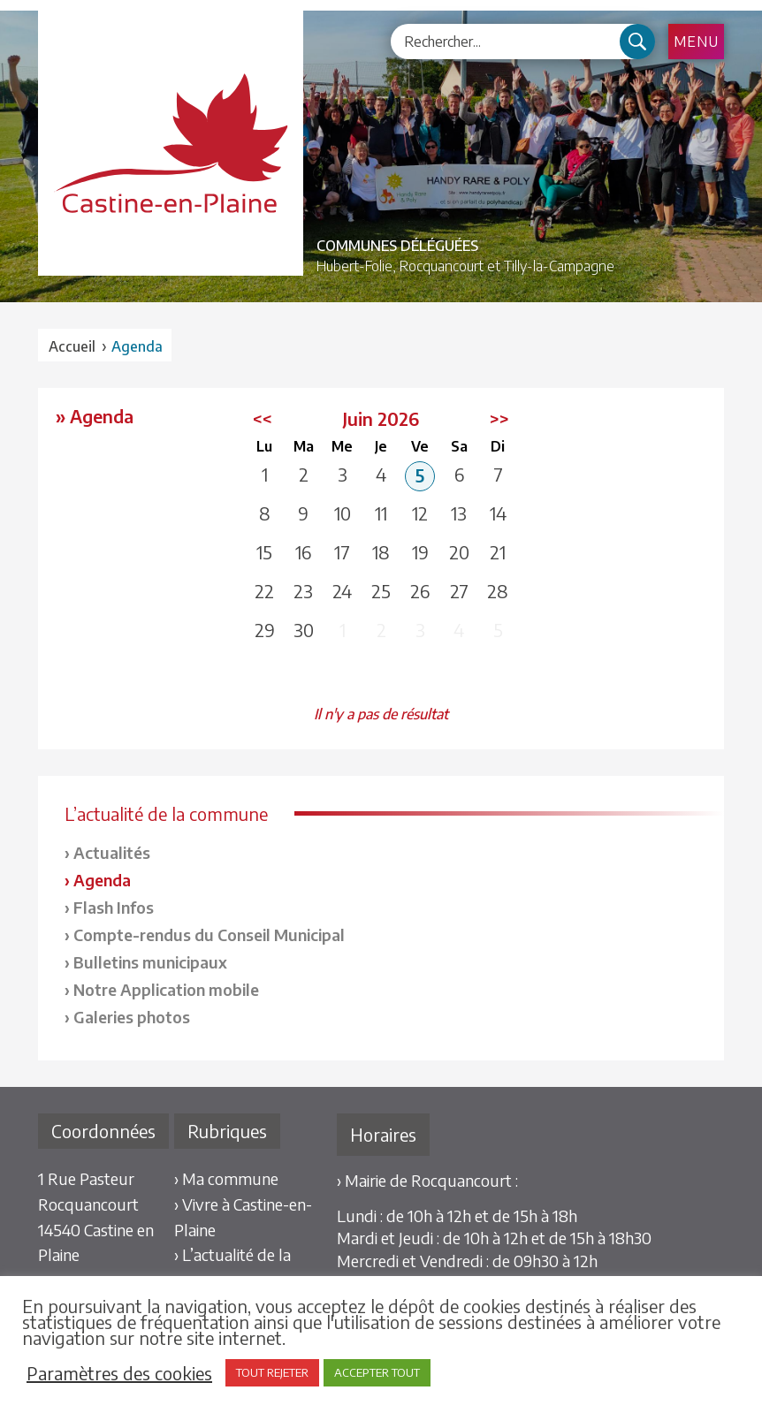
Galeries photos (131, 1017)
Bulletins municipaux (150, 962)
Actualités (111, 852)
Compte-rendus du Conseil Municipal (209, 934)
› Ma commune (226, 1178)
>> (499, 418)
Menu (696, 41)
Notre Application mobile (166, 989)
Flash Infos (113, 907)
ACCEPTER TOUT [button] (377, 1372)
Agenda (102, 880)
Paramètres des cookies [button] (119, 1373)
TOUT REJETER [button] (272, 1372)
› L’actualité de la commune (232, 1267)
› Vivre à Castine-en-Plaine (243, 1217)
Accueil (72, 346)
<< (262, 418)
